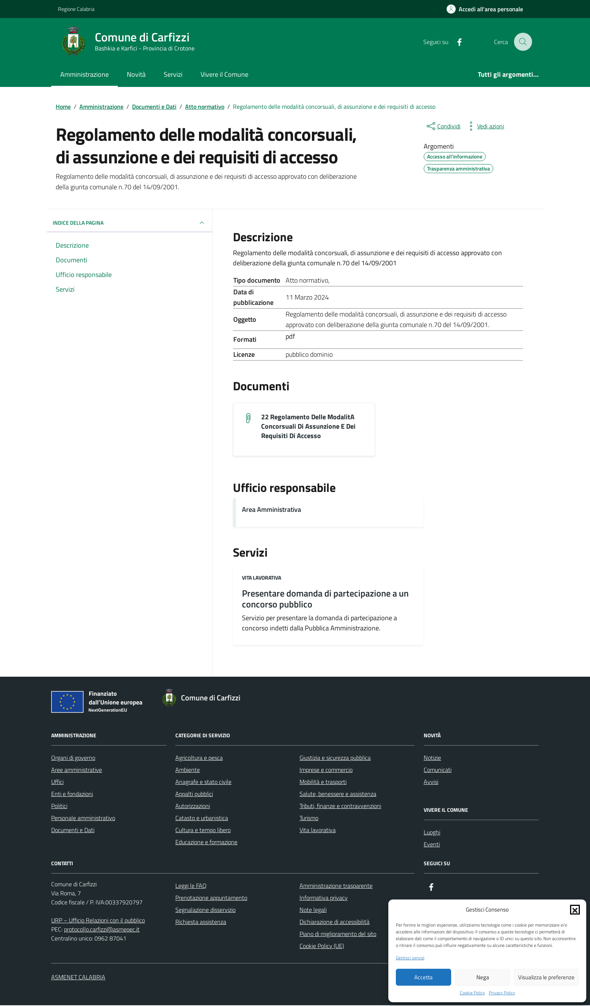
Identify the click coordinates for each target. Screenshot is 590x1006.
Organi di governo (73, 758)
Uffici (57, 782)
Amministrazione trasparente (336, 886)
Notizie (432, 758)
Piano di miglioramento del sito (338, 934)
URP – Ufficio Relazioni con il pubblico (98, 920)
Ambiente (187, 770)
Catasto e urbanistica (201, 818)
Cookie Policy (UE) (322, 946)
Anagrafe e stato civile (203, 782)
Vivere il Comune (224, 74)
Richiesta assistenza (200, 922)
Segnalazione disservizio (205, 910)
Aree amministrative (76, 770)
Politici (59, 806)
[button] (575, 909)
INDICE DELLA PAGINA (129, 222)
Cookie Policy (472, 992)
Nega (482, 977)
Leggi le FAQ (191, 886)
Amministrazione (84, 74)
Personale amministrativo (83, 818)
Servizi (173, 74)
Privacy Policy (502, 992)
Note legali (313, 910)
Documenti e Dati (72, 830)
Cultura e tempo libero (203, 830)
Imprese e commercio (326, 770)
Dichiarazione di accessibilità (335, 922)
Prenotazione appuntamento (211, 898)
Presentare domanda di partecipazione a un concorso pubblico (325, 599)
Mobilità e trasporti (323, 782)
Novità (136, 74)
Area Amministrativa (271, 510)
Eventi (432, 844)
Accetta (423, 977)
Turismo (309, 818)
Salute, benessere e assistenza (338, 794)
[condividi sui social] (443, 126)
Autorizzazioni (192, 806)
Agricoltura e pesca (199, 758)
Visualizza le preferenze (546, 977)
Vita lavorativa (261, 578)
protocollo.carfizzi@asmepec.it (102, 929)
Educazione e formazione (206, 842)
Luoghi (432, 832)
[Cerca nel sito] (523, 42)
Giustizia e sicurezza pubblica (335, 758)
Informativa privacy (324, 898)
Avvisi (431, 782)
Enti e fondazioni (72, 794)
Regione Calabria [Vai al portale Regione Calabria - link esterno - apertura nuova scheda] (76, 9)
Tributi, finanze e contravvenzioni (340, 806)
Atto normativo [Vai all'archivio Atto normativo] (307, 280)
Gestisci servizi (410, 957)
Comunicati (438, 770)
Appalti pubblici (194, 794)
